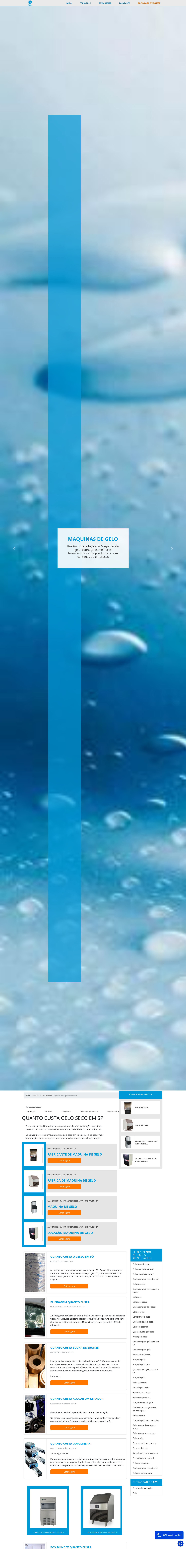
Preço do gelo (139, 1359)
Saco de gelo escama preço (145, 1453)
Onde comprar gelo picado (145, 1468)
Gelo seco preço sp (141, 1397)
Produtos (84, 3)
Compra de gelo (30, 1111)
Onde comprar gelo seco (144, 1307)
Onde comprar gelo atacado (146, 1279)
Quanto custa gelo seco (143, 1331)
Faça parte (124, 3)
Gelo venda (138, 1438)
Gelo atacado (48, 1111)
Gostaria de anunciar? (149, 3)
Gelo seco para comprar (144, 1433)
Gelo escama (138, 1311)
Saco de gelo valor (141, 1387)
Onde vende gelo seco (143, 1321)
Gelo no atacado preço (143, 1269)
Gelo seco (137, 1297)
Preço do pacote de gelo (144, 1458)
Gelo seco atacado (141, 1264)
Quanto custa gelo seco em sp (145, 1371)
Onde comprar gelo (142, 1349)
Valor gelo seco (66, 1111)
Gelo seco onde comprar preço (144, 1427)
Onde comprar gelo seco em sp (89, 1111)
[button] (14, 548)
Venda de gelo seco (142, 1354)
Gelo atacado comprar (143, 1274)
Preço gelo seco (140, 1336)
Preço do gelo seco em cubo (146, 1420)
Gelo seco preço (140, 1302)
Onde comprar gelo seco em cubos (146, 1290)
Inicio (69, 3)
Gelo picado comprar (142, 1473)
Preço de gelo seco (141, 1364)
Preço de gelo (139, 1377)
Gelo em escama (140, 1326)
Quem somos (105, 3)
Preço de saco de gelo (113, 1111)
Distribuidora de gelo (142, 1488)
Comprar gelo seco (141, 1316)
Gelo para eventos (141, 1463)
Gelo (135, 1493)
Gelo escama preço (141, 1392)
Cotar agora (64, 1160)
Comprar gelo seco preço (144, 1443)
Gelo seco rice (139, 1284)
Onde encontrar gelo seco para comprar (145, 1409)
